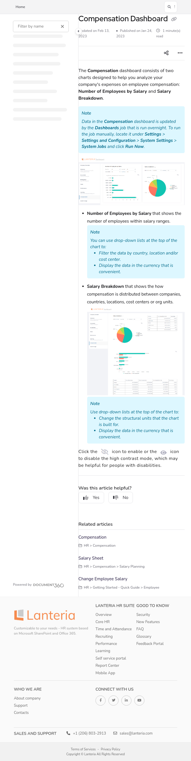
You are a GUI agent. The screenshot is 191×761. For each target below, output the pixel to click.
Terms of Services (83, 749)
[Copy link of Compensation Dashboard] (174, 19)
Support (21, 705)
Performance (106, 643)
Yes (91, 497)
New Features (148, 622)
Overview (104, 614)
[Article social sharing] (166, 53)
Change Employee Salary (103, 579)
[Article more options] (180, 53)
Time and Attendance (114, 629)
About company (27, 698)
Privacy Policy (110, 749)
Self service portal (111, 658)
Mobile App (105, 673)
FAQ (140, 629)
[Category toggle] (78, 31)
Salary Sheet (91, 558)
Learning (103, 651)
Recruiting (104, 636)
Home (20, 7)
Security (143, 614)
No (121, 497)
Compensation (93, 537)
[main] (132, 305)
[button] (170, 7)
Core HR (103, 622)
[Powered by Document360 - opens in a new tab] (38, 584)
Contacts (21, 712)
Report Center (107, 665)
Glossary (143, 636)
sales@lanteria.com (133, 733)
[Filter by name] (41, 26)
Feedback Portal (150, 643)
